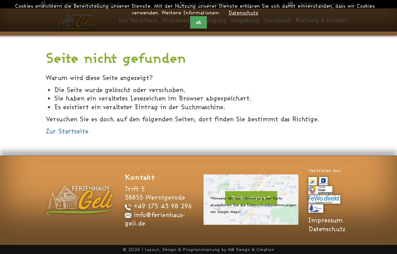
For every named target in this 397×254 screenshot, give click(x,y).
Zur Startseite (67, 131)
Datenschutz (243, 12)
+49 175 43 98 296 (158, 206)
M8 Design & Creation (251, 249)
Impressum (325, 220)
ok (198, 22)
